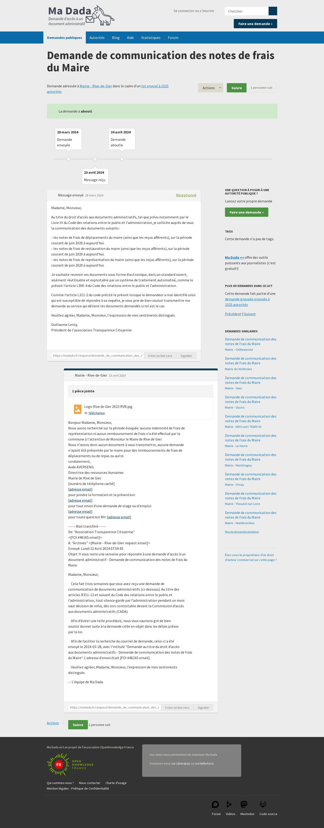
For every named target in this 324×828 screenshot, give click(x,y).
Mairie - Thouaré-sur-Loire (242, 504)
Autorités (97, 37)
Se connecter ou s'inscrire (194, 10)
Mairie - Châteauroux (239, 349)
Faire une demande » (255, 23)
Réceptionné (186, 195)
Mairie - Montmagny (238, 465)
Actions (209, 87)
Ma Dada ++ (234, 257)
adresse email (80, 489)
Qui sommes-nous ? (60, 783)
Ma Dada (81, 15)
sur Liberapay (180, 763)
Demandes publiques (64, 37)
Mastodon (247, 808)
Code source (268, 808)
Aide (130, 37)
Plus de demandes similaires (242, 531)
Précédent (233, 314)
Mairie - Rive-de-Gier (96, 86)
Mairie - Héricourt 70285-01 (243, 427)
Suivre (236, 87)
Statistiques (150, 37)
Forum (173, 37)
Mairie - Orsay (234, 484)
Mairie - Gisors (235, 407)
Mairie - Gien (233, 388)
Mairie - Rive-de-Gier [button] (91, 375)
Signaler (186, 356)
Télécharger (96, 413)
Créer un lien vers (160, 356)
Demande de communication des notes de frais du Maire (250, 341)
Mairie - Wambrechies (240, 523)
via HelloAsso (204, 763)
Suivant (250, 314)
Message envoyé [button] (71, 195)
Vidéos (230, 808)
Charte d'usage (116, 783)
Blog (116, 37)
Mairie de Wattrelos (238, 369)
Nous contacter (89, 783)
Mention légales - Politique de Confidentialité (78, 788)
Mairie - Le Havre (236, 446)
